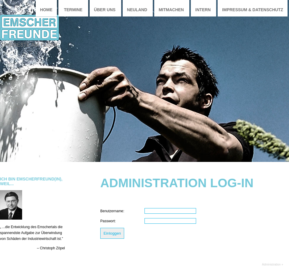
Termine (73, 9)
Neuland (137, 9)
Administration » (272, 264)
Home (46, 9)
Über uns (105, 9)
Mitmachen (171, 9)
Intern (203, 9)
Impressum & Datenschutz (252, 9)
